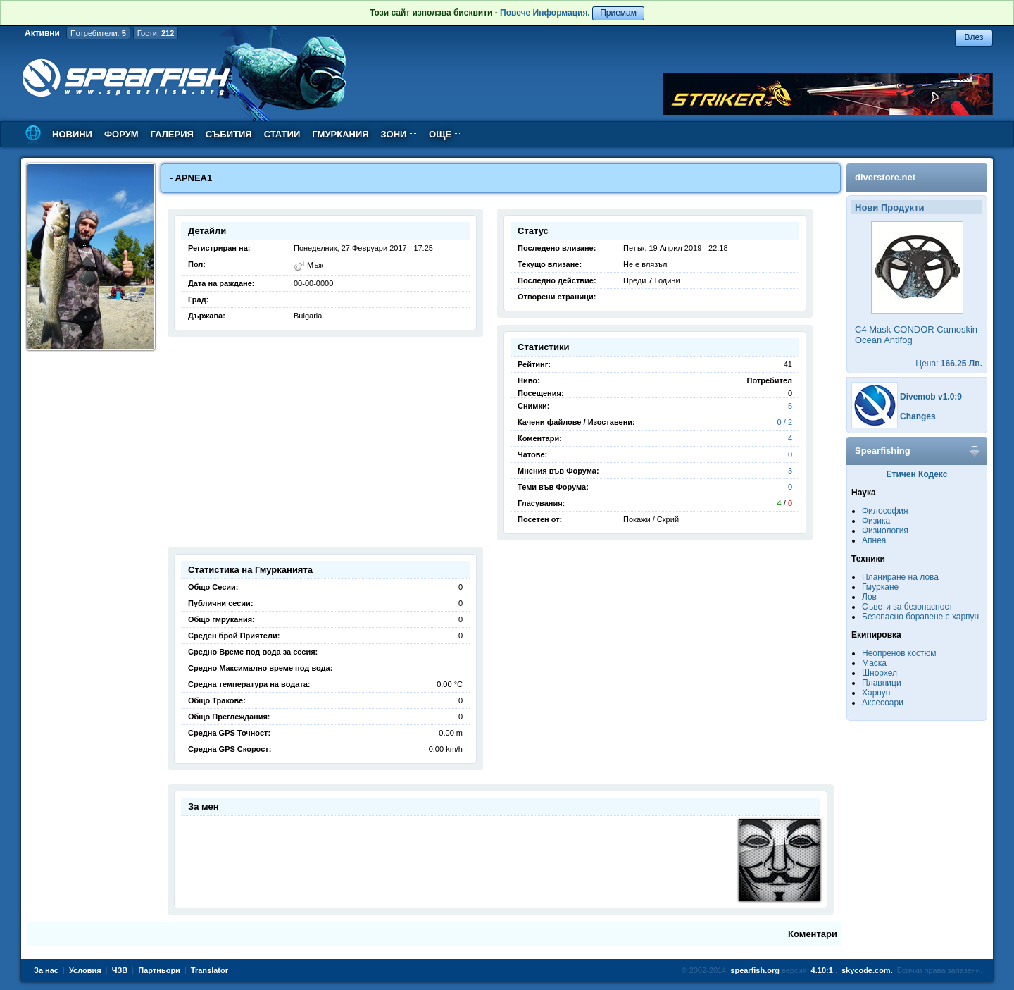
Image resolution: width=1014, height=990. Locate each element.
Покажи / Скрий (651, 519)
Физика (876, 521)
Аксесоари (882, 702)
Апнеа (874, 540)
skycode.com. (867, 970)
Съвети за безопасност (907, 607)
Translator (209, 970)
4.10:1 (822, 970)
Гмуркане (880, 587)
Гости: (156, 33)
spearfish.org (755, 970)
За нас (46, 970)
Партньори (159, 970)
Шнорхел (879, 673)
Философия (885, 511)
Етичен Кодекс (917, 474)
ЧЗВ (120, 970)
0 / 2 (784, 422)
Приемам (618, 13)
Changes (918, 416)
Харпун (876, 693)
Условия (85, 970)
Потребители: (98, 33)
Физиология (885, 531)
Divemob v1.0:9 (931, 397)
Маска (874, 663)
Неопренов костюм (899, 653)
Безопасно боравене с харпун (920, 616)
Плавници (881, 683)
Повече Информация (543, 13)
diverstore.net (885, 177)
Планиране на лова (900, 577)
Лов (869, 597)
